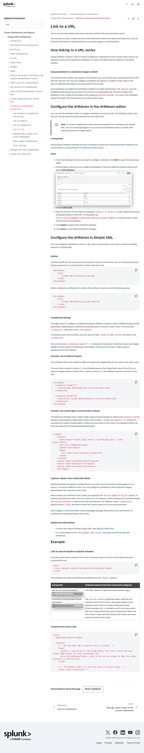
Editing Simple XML (105, 529)
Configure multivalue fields (67, 511)
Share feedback (93, 689)
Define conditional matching (101, 347)
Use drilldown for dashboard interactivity (84, 148)
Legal (99, 743)
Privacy (108, 743)
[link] (128, 18)
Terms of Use (133, 743)
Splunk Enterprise (59, 14)
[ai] (133, 18)
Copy (137, 271)
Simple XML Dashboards (62, 19)
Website (119, 743)
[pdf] (138, 18)
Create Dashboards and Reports (84, 14)
